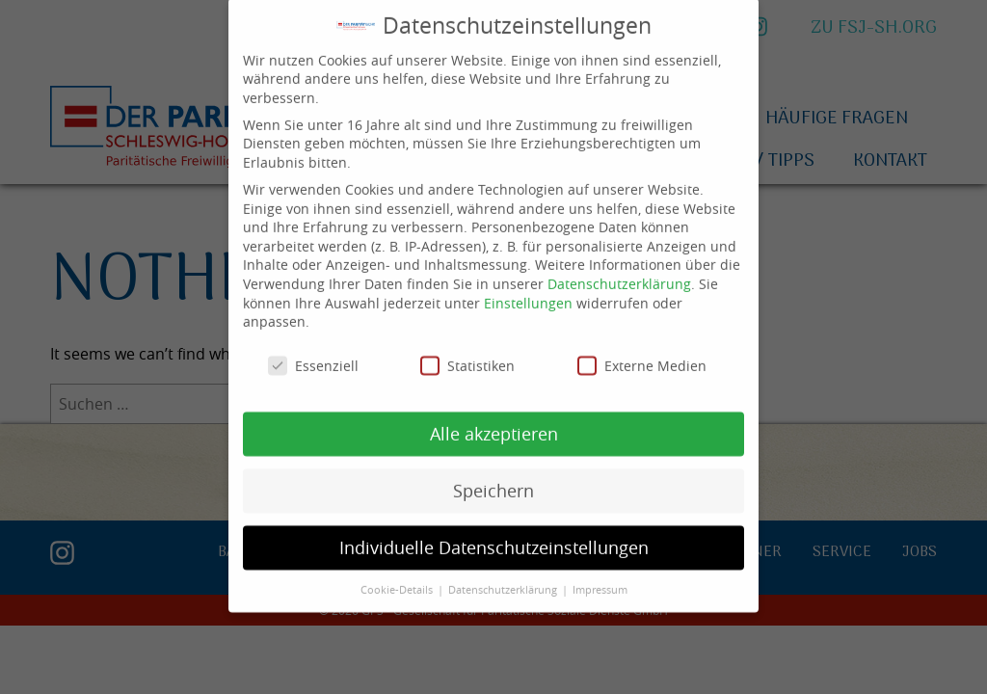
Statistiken (467, 349)
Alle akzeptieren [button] (494, 417)
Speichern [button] (493, 474)
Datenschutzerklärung (619, 267)
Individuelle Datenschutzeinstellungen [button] (494, 531)
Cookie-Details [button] (398, 572)
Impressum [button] (600, 572)
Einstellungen (528, 286)
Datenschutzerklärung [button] (504, 572)
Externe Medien (642, 349)
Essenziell (313, 349)
